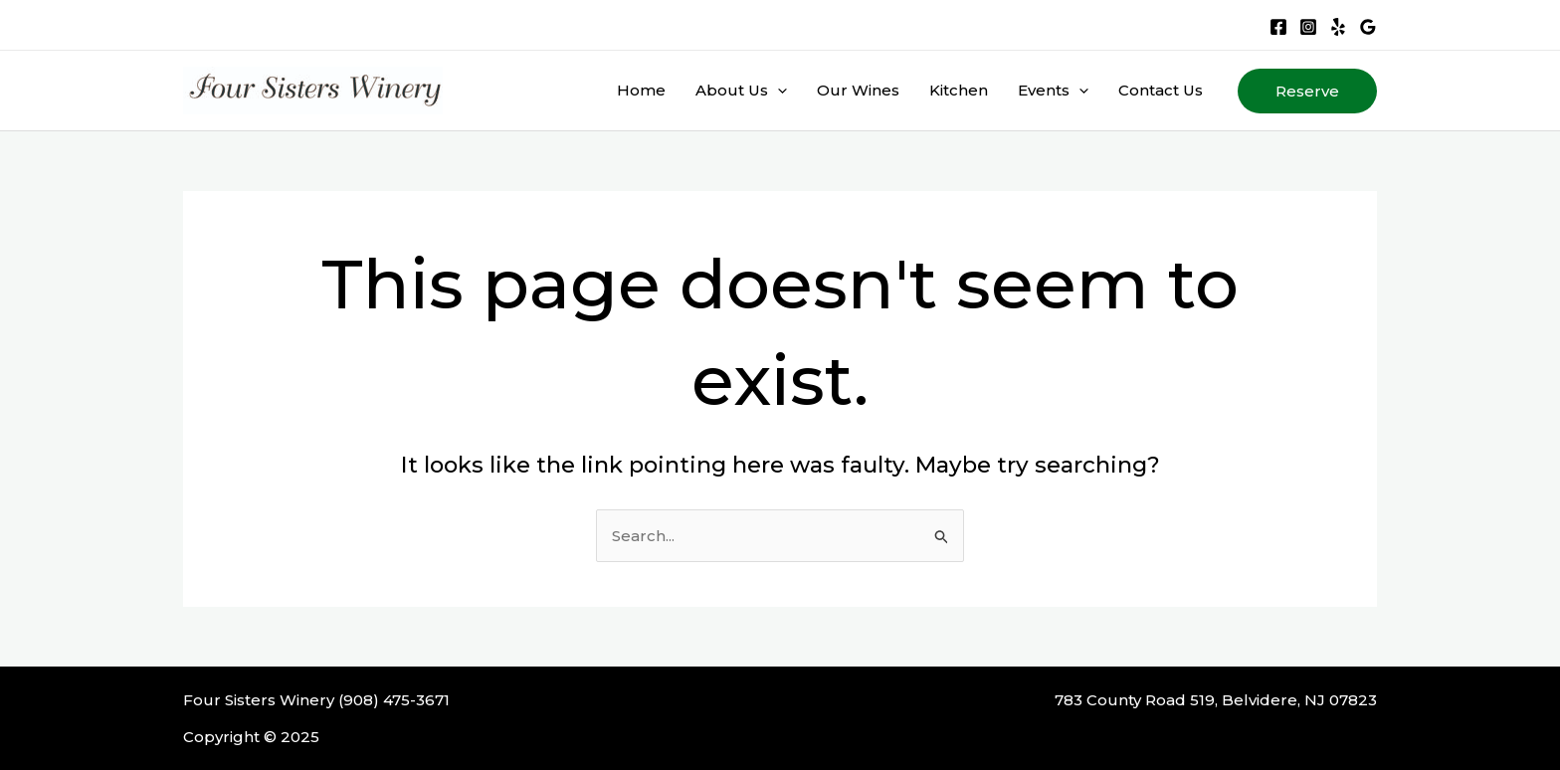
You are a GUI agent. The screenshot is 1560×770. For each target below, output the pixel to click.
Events (1053, 90)
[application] (777, 90)
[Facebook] (1278, 27)
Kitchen (958, 90)
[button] (1307, 91)
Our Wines (858, 90)
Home (641, 90)
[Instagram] (1308, 27)
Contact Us (1160, 90)
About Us (741, 90)
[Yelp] (1338, 27)
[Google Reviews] (1368, 27)
